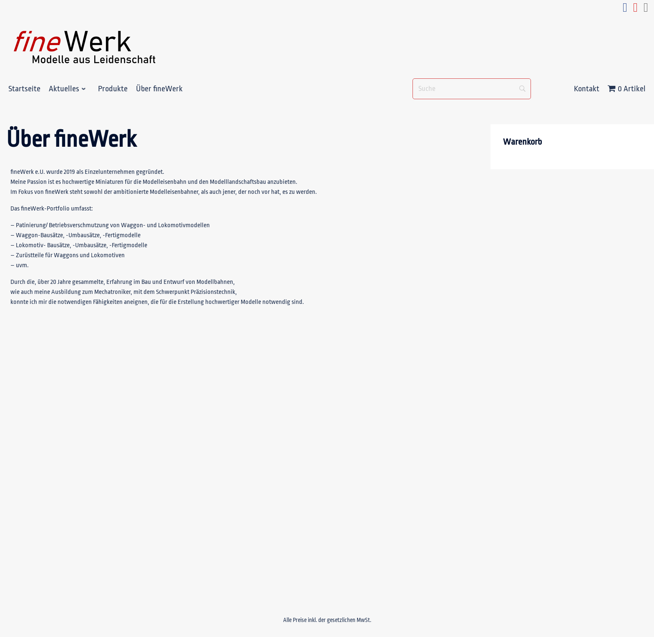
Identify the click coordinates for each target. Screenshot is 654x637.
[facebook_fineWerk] (625, 9)
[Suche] (472, 88)
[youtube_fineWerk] (635, 9)
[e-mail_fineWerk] (646, 9)
